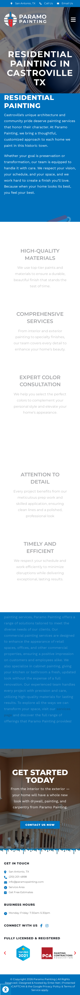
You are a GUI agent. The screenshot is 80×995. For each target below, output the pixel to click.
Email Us (67, 3)
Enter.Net (54, 982)
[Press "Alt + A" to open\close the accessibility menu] (5, 989)
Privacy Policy (52, 986)
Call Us (48, 3)
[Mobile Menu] (73, 19)
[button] (40, 825)
